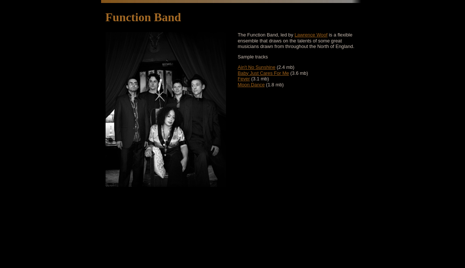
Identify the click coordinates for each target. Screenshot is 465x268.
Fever (244, 79)
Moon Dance (251, 84)
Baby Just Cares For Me (263, 73)
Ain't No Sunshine (256, 67)
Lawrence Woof (310, 35)
